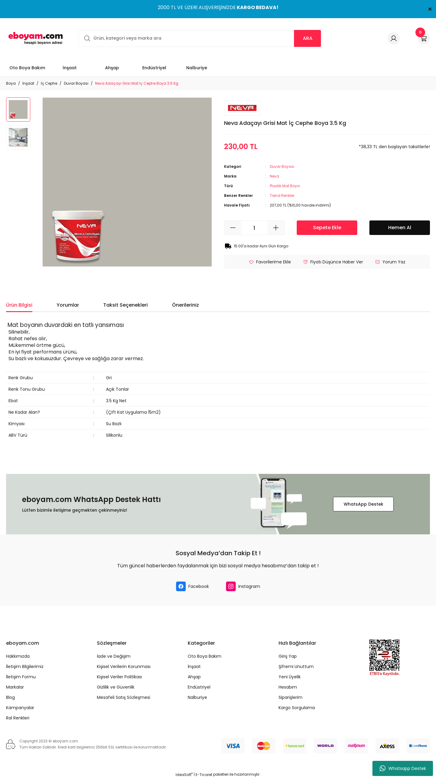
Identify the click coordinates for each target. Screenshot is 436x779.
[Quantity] (254, 228)
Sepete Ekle (327, 227)
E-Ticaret (204, 774)
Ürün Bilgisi (19, 304)
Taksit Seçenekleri (125, 304)
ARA (307, 38)
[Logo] (34, 38)
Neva (274, 176)
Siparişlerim (290, 697)
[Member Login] (394, 38)
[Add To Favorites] (270, 262)
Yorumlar (68, 304)
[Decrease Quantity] (232, 228)
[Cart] (424, 38)
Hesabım (288, 687)
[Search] (200, 38)
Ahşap (194, 677)
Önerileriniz (185, 304)
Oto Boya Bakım (204, 656)
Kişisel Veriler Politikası (119, 677)
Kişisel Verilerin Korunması (123, 666)
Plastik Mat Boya (285, 185)
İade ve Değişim (113, 656)
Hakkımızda (18, 656)
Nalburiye (197, 697)
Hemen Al (399, 227)
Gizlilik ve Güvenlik (115, 687)
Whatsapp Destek (403, 768)
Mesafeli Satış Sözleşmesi (123, 697)
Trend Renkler (282, 195)
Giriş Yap (288, 656)
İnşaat (194, 666)
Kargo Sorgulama (297, 708)
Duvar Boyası (282, 166)
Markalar (15, 687)
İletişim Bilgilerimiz (25, 666)
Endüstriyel (199, 687)
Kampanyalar (20, 708)
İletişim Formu (21, 677)
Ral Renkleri (17, 718)
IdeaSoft (184, 774)
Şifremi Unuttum (296, 666)
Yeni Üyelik (290, 677)
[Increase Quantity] (275, 228)
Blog (10, 697)
